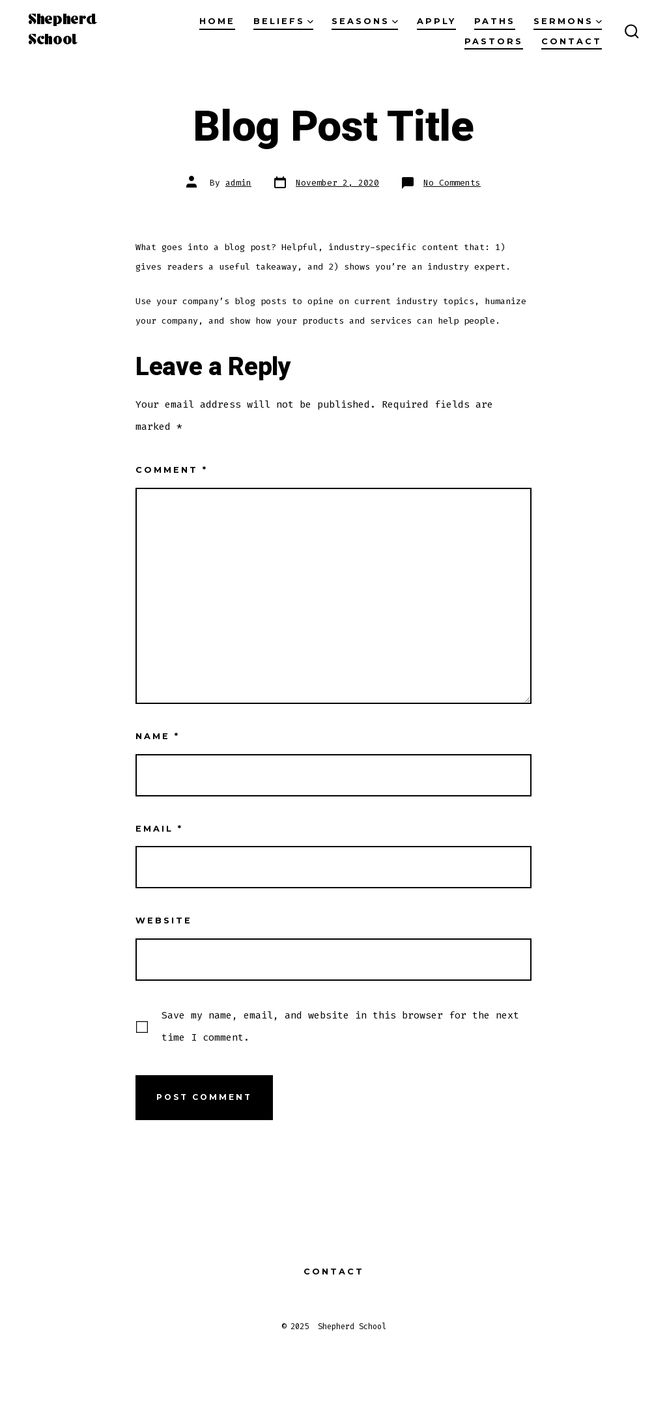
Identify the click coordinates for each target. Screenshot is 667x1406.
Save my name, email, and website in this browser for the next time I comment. (340, 1026)
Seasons (365, 21)
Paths (494, 21)
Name (157, 736)
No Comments (452, 182)
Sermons (567, 21)
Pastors (493, 41)
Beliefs (283, 21)
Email (159, 829)
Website (163, 920)
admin (238, 182)
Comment (171, 470)
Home (217, 21)
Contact (571, 41)
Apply (436, 21)
